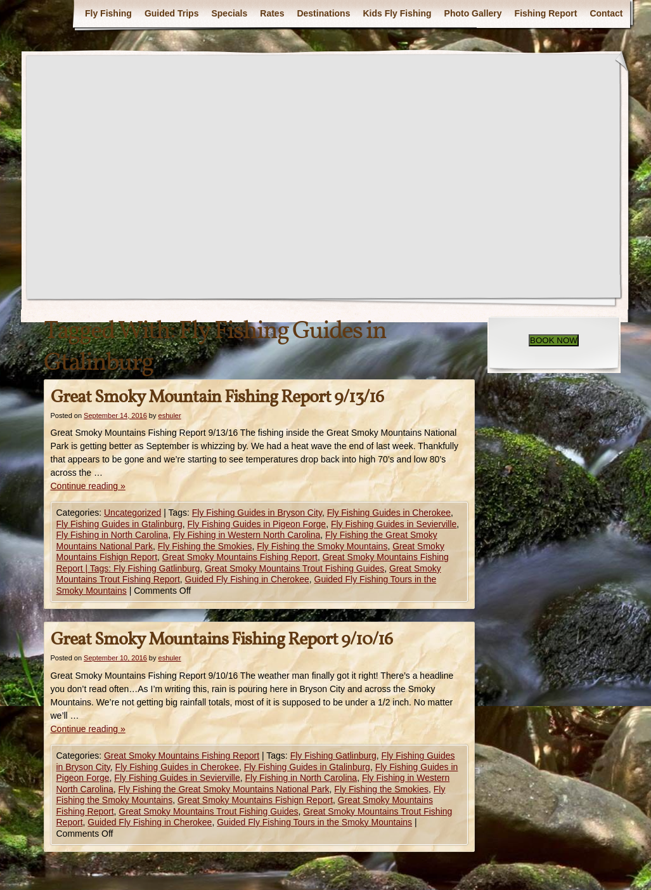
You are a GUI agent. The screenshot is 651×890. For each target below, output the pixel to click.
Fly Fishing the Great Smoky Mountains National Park (224, 789)
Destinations (323, 13)
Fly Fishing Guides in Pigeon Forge (256, 524)
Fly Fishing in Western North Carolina (246, 535)
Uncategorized (132, 512)
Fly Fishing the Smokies (205, 546)
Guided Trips (172, 13)
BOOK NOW (553, 340)
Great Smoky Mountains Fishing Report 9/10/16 (221, 639)
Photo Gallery (473, 13)
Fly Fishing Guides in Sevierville (393, 524)
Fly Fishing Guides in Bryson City (257, 512)
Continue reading (88, 486)
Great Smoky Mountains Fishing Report (240, 557)
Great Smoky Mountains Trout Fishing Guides (294, 568)
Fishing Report (546, 13)
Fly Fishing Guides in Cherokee (389, 512)
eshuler (169, 415)
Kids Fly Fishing (397, 13)
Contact (606, 13)
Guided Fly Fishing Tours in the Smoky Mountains (314, 822)
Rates (272, 13)
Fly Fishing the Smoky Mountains (322, 546)
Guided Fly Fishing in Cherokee (247, 579)
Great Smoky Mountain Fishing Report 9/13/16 (217, 397)
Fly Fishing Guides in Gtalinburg (119, 524)
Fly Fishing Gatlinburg (333, 755)
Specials (229, 13)
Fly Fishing (108, 13)
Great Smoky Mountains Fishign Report (255, 800)
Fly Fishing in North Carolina (112, 535)
